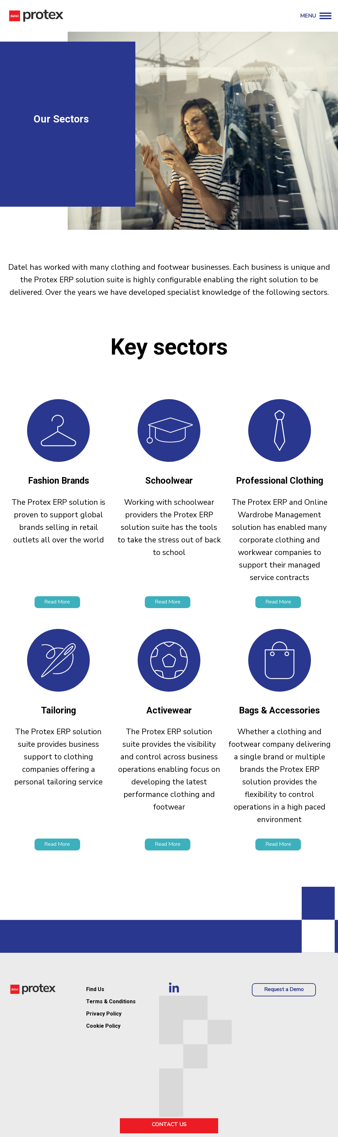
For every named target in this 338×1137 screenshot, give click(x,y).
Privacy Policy (103, 1014)
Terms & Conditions (111, 1001)
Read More (57, 601)
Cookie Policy (103, 1026)
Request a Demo (284, 989)
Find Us (95, 989)
